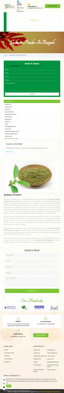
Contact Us (35, 30)
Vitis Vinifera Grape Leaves (12, 138)
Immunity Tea (8, 116)
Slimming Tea (8, 107)
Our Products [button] (8, 101)
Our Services (34, 23)
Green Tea (7, 109)
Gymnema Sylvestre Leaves (12, 131)
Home (46, 14)
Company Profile (34, 17)
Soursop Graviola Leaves (11, 133)
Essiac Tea (7, 121)
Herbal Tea (8, 104)
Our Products (45, 20)
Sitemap (34, 26)
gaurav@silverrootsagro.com (35, 8)
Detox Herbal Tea (9, 112)
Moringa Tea (8, 119)
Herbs (6, 124)
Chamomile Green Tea (10, 114)
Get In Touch (52, 6)
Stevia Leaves (8, 136)
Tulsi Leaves (8, 129)
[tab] (32, 101)
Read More (7, 386)
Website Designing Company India (50, 391)
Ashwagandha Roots (10, 126)
